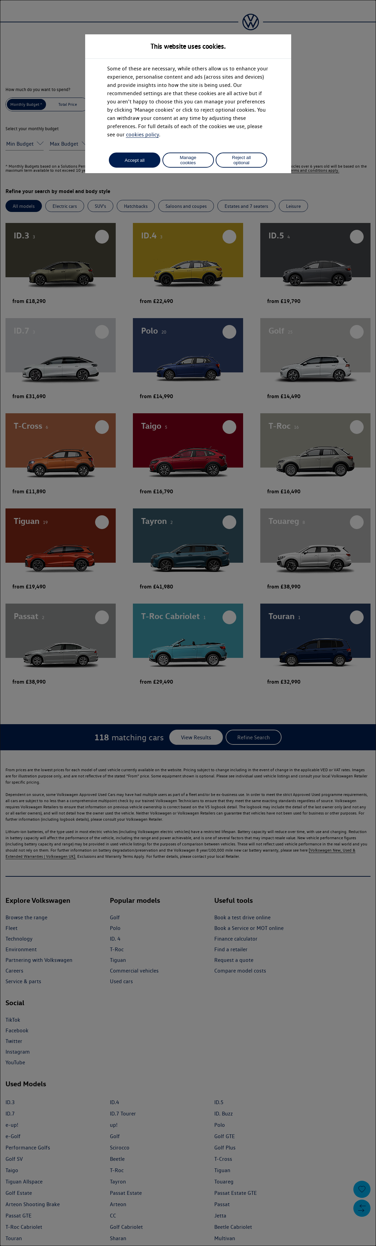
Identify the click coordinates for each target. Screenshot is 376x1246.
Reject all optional (241, 160)
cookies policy (142, 134)
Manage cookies (188, 160)
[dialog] (188, 623)
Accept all (135, 160)
